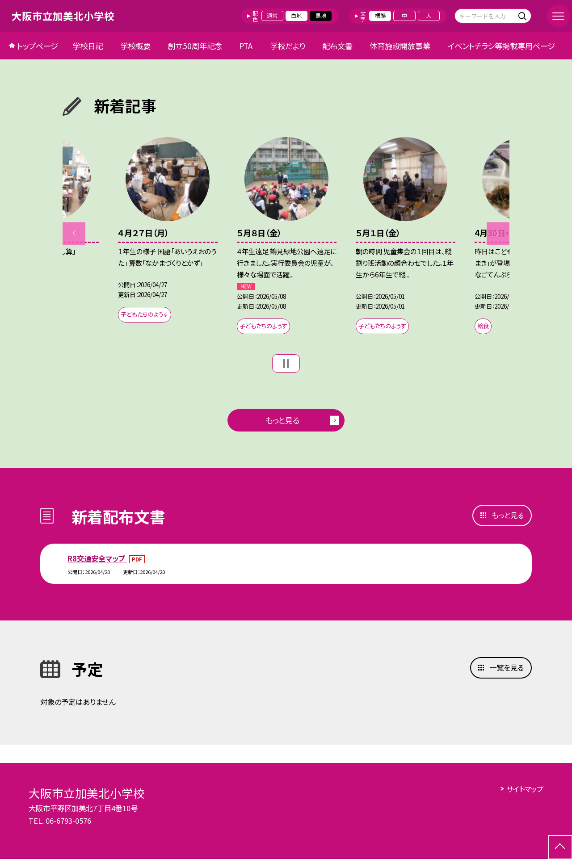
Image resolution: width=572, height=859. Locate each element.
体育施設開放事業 (400, 45)
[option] (167, 232)
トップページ (37, 45)
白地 (296, 16)
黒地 (320, 16)
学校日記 (87, 45)
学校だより (287, 45)
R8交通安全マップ (96, 558)
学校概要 (135, 45)
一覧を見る (506, 667)
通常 (272, 16)
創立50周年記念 (195, 45)
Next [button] (498, 233)
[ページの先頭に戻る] (560, 847)
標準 (380, 16)
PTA (245, 45)
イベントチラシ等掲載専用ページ (501, 45)
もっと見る (282, 420)
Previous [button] (74, 233)
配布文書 (337, 45)
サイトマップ (524, 789)
